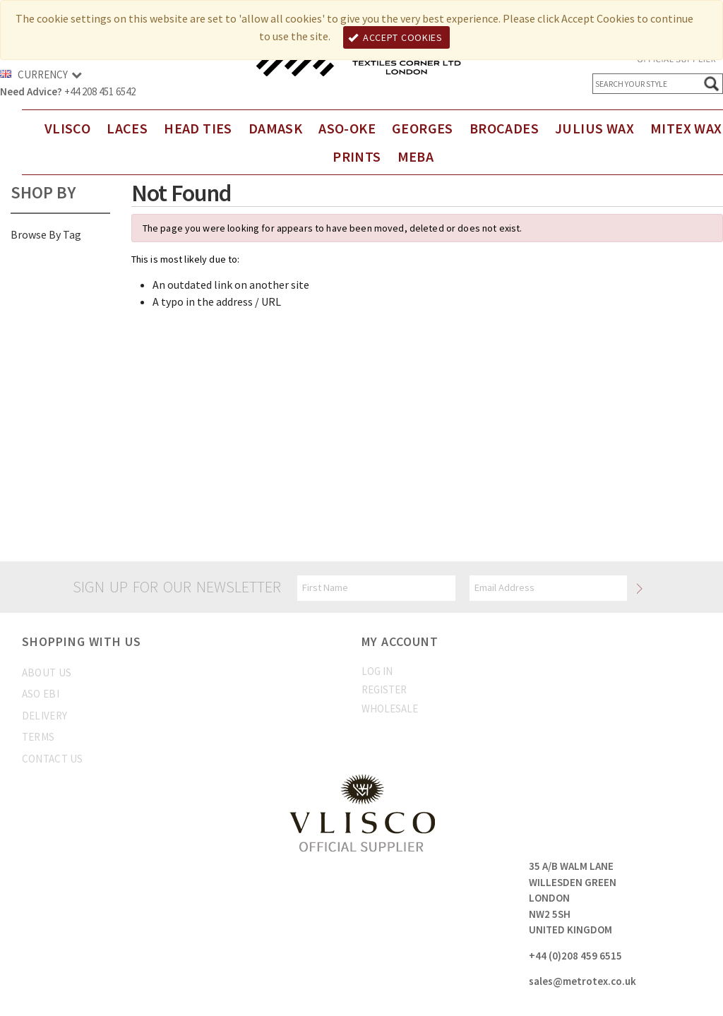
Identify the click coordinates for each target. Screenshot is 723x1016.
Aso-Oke (347, 128)
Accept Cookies (395, 37)
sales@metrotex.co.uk (582, 981)
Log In (377, 671)
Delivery (44, 715)
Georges (422, 128)
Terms (38, 736)
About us (46, 672)
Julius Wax (594, 128)
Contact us (52, 758)
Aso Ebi (40, 693)
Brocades (504, 128)
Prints (357, 156)
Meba (416, 156)
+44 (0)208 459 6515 (575, 955)
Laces (127, 128)
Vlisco (67, 128)
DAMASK (275, 128)
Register (384, 689)
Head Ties (198, 128)
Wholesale (390, 708)
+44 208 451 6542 (100, 91)
